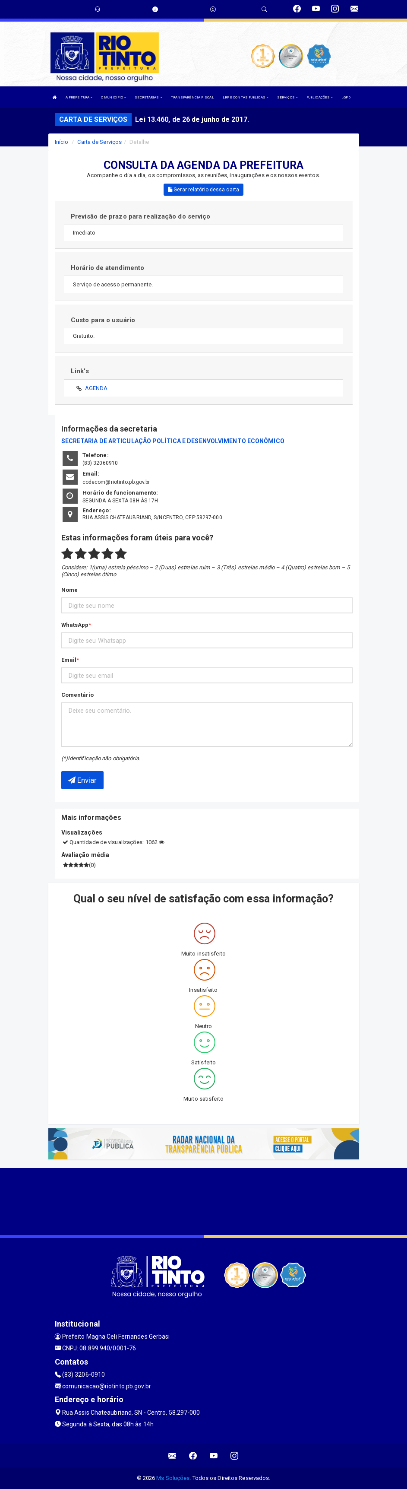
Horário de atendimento (107, 268)
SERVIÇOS (287, 97)
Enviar (82, 780)
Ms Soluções (172, 1478)
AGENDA (96, 388)
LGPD (345, 97)
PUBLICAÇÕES (319, 97)
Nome (69, 590)
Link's (80, 371)
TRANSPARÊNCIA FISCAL (192, 97)
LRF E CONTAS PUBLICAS (245, 97)
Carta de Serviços (99, 142)
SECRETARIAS (148, 97)
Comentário (77, 695)
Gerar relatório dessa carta (203, 190)
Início (62, 142)
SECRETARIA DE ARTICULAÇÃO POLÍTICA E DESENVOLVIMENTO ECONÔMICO (172, 441)
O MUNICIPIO (113, 97)
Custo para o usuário (103, 320)
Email (69, 660)
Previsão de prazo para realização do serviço (140, 216)
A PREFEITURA (79, 97)
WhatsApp (75, 625)
